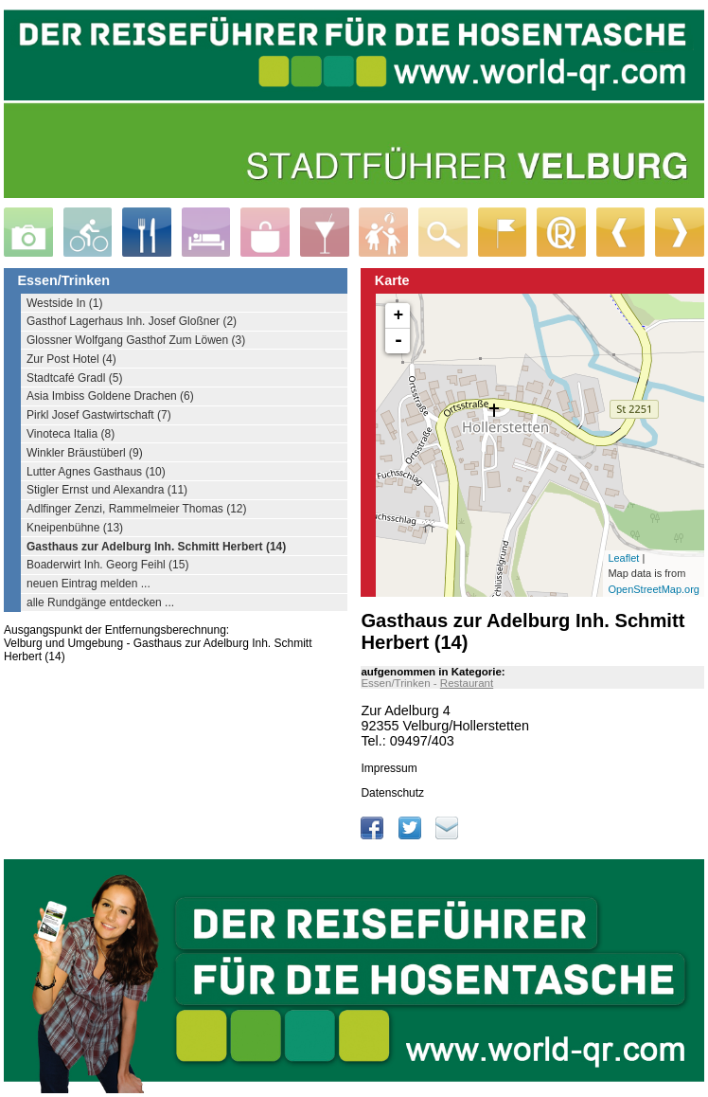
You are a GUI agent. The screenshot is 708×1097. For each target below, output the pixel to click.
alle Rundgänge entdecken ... (100, 602)
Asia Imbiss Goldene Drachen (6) (110, 396)
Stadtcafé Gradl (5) (74, 378)
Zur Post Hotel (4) (71, 359)
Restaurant (466, 683)
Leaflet (623, 558)
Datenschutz (392, 793)
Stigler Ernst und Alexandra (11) (107, 489)
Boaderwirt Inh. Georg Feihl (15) (107, 564)
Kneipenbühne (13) (75, 527)
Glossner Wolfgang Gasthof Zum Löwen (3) (136, 340)
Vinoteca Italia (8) (71, 434)
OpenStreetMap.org (653, 589)
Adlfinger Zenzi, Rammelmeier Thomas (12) (137, 508)
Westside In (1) (64, 303)
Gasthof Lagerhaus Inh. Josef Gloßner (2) (132, 321)
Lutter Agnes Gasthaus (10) (96, 471)
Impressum (388, 768)
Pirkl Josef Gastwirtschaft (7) (99, 415)
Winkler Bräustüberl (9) (85, 452)
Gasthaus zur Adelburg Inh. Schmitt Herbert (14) (156, 546)
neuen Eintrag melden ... (88, 583)
